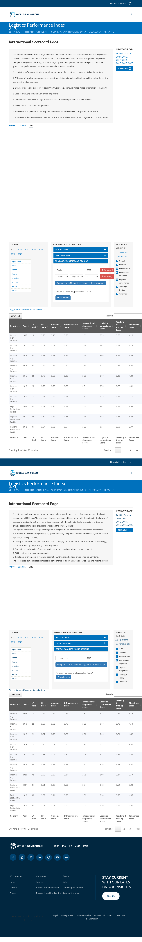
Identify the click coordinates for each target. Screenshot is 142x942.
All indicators (122, 252)
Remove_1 (107, 276)
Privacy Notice (67, 915)
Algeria (14, 270)
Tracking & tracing (122, 288)
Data (65, 882)
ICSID (86, 846)
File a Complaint (91, 919)
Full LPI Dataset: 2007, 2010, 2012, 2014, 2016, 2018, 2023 (124, 58)
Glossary (95, 31)
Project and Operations (47, 887)
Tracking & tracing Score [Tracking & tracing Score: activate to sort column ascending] (120, 326)
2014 (34, 249)
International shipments (123, 274)
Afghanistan (16, 261)
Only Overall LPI (123, 256)
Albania (14, 265)
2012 (27, 249)
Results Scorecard (71, 893)
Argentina (15, 278)
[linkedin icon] (39, 857)
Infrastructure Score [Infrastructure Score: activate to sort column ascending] (71, 326)
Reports (109, 31)
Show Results (63, 297)
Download (124, 68)
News (12, 882)
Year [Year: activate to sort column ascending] (25, 326)
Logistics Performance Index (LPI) (37, 25)
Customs (122, 265)
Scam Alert (121, 915)
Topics (39, 882)
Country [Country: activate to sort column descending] (14, 326)
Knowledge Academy (73, 887)
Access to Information (103, 915)
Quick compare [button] (62, 255)
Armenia (15, 282)
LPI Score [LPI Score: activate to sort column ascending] (43, 326)
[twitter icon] (30, 857)
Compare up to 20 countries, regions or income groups (80, 283)
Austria (14, 290)
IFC (70, 846)
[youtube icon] (57, 857)
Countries (41, 876)
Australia (15, 286)
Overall (121, 261)
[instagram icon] (48, 857)
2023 (20, 254)
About (18, 31)
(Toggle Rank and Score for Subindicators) (27, 309)
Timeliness (122, 294)
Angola (14, 274)
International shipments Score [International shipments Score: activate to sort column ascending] (88, 326)
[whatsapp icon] (22, 857)
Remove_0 (107, 270)
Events (66, 876)
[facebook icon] (13, 857)
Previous (108, 450)
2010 (20, 249)
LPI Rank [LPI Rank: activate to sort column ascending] (34, 326)
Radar (12, 125)
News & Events (118, 3)
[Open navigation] (131, 14)
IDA (64, 846)
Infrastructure (124, 269)
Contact (13, 893)
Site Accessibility (84, 915)
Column (22, 125)
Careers (13, 887)
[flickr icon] (66, 857)
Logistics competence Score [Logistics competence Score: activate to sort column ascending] (105, 326)
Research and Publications (49, 893)
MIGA (77, 846)
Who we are (15, 876)
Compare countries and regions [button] (71, 261)
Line (31, 125)
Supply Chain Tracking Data (68, 31)
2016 (41, 249)
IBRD (56, 846)
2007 (13, 249)
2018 (13, 254)
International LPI (36, 31)
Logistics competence (123, 281)
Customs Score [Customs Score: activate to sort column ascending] (55, 326)
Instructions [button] (61, 250)
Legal (55, 915)
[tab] (80, 249)
